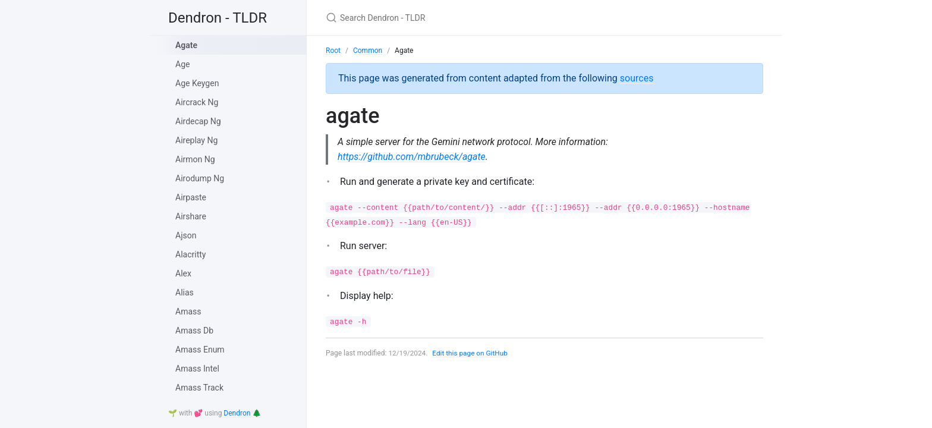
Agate (186, 45)
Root (333, 50)
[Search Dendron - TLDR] (466, 17)
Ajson (185, 235)
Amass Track (199, 387)
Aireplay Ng (196, 140)
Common (367, 50)
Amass (188, 311)
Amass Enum (200, 349)
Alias (184, 292)
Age (182, 64)
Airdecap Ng (198, 121)
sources (637, 78)
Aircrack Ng (196, 102)
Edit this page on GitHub (471, 353)
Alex (183, 273)
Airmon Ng (195, 159)
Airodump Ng (199, 178)
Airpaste (190, 197)
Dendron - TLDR (217, 18)
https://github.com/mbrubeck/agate (412, 156)
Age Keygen (197, 83)
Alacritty (190, 254)
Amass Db (194, 330)
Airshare (190, 216)
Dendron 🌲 (242, 413)
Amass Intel (197, 368)
